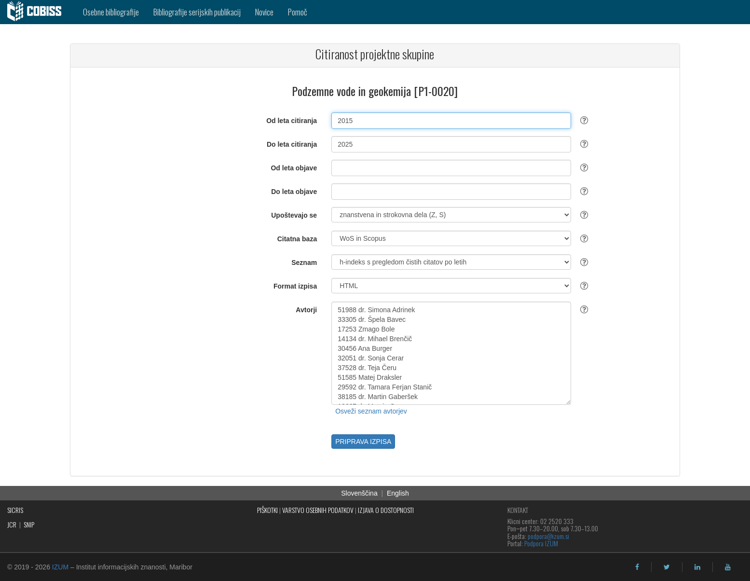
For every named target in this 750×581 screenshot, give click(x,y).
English (398, 493)
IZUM (60, 567)
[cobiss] (38, 12)
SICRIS (15, 510)
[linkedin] (697, 567)
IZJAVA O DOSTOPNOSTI (386, 510)
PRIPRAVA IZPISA (363, 441)
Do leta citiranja (292, 144)
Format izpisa (295, 286)
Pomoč (297, 12)
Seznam (304, 262)
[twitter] (667, 567)
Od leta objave (294, 168)
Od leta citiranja (291, 120)
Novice (264, 12)
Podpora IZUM (541, 543)
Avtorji (306, 310)
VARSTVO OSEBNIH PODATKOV (318, 510)
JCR (11, 524)
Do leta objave (294, 191)
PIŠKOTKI (267, 510)
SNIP (29, 524)
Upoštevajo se (294, 215)
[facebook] (637, 567)
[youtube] (728, 567)
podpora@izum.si (548, 536)
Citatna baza (297, 239)
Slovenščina (359, 493)
